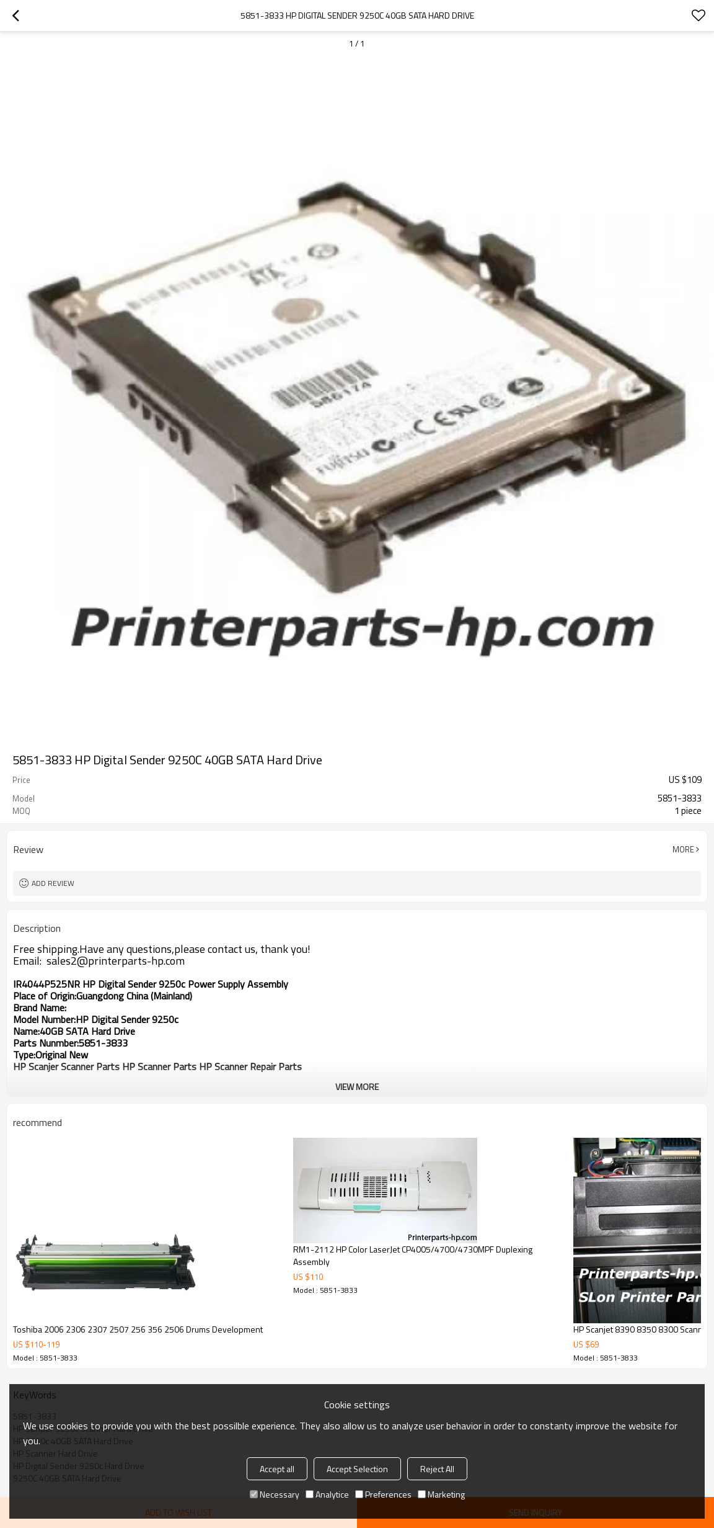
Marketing (441, 1494)
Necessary (274, 1494)
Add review (53, 883)
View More (357, 1086)
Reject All (437, 1468)
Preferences (383, 1494)
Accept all (277, 1468)
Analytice (327, 1494)
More (683, 849)
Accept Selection (357, 1468)
